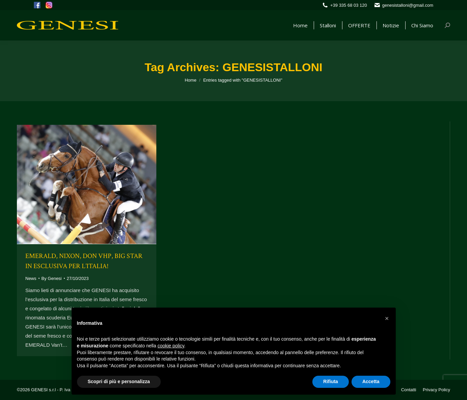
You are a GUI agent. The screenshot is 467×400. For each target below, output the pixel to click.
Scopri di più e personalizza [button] (119, 381)
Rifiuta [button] (330, 381)
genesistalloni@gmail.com (407, 5)
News (30, 278)
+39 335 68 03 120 (348, 5)
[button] (387, 318)
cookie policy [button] (170, 345)
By (52, 278)
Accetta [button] (371, 381)
